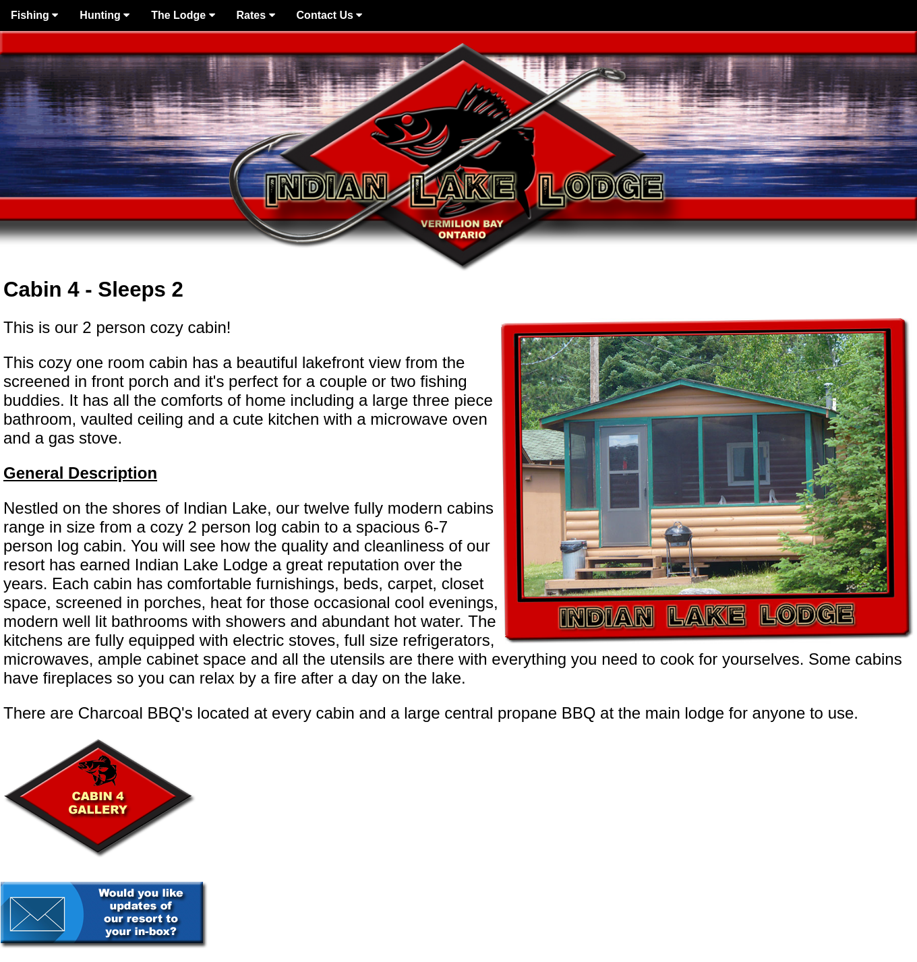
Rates (256, 15)
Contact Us (330, 15)
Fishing (34, 15)
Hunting (104, 15)
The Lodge (182, 15)
